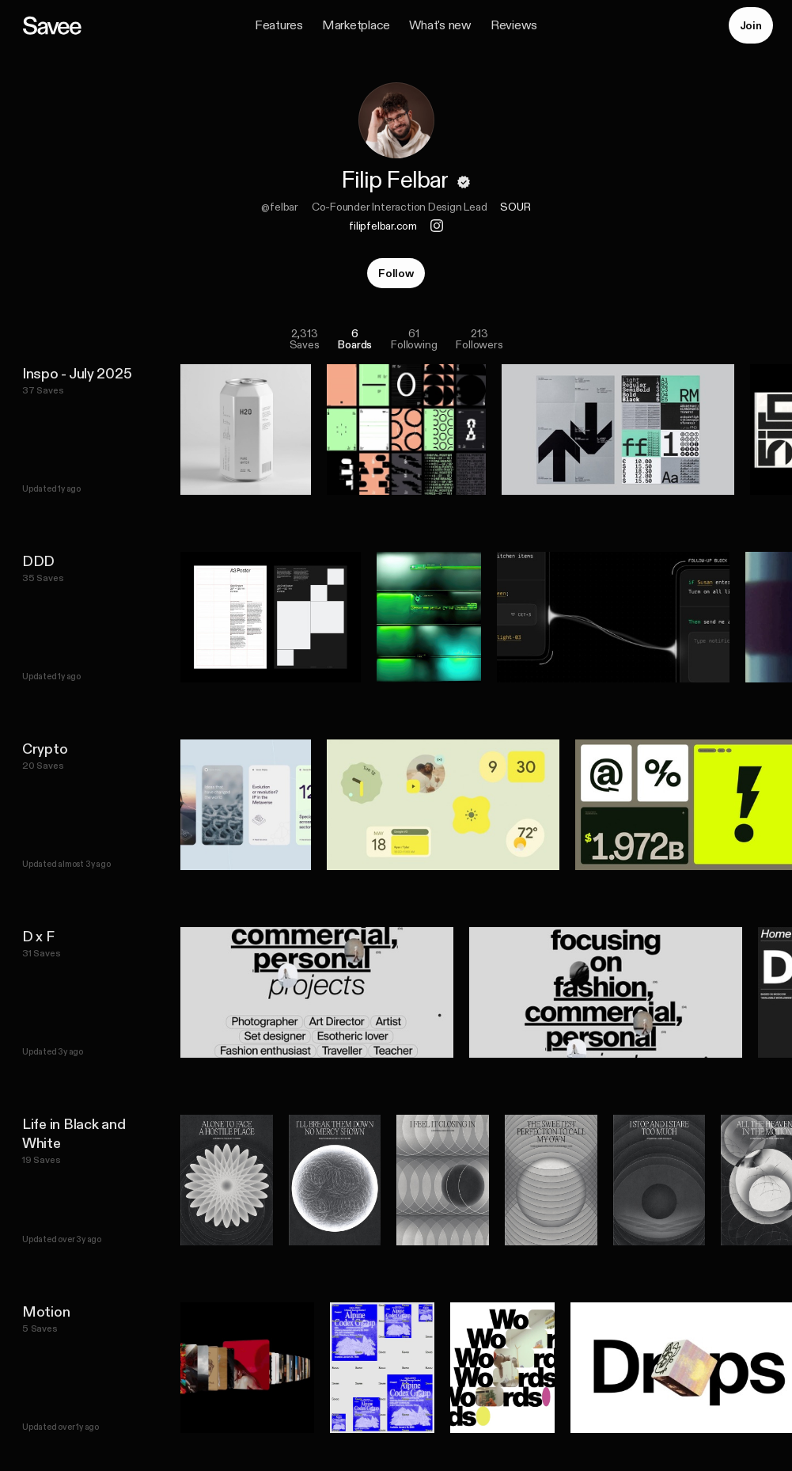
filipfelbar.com (383, 226)
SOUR (515, 207)
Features (279, 24)
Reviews (514, 24)
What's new (440, 24)
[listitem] (405, 429)
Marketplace (356, 24)
